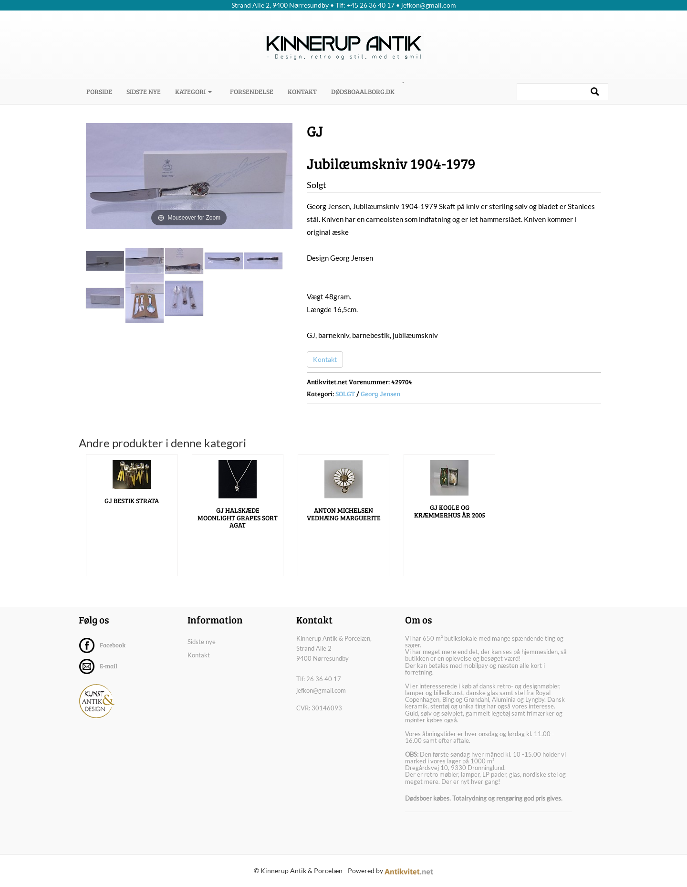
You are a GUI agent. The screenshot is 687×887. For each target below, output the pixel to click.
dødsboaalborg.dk (363, 91)
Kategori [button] (193, 91)
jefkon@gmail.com (321, 690)
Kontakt (302, 91)
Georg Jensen (380, 393)
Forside (102, 91)
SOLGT (345, 393)
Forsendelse (251, 91)
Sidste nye (143, 91)
